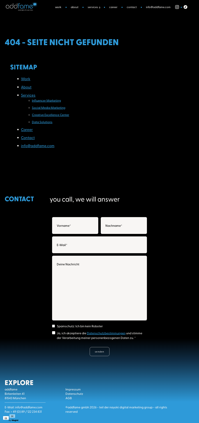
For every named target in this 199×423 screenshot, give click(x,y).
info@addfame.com (158, 7)
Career (113, 7)
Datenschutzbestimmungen (106, 333)
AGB (68, 398)
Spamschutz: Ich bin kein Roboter (80, 326)
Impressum (73, 389)
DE (12, 416)
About (74, 7)
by (13, 420)
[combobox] (6, 418)
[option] (12, 416)
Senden (99, 351)
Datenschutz (74, 393)
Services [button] (93, 7)
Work (58, 7)
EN (6, 418)
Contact (132, 7)
